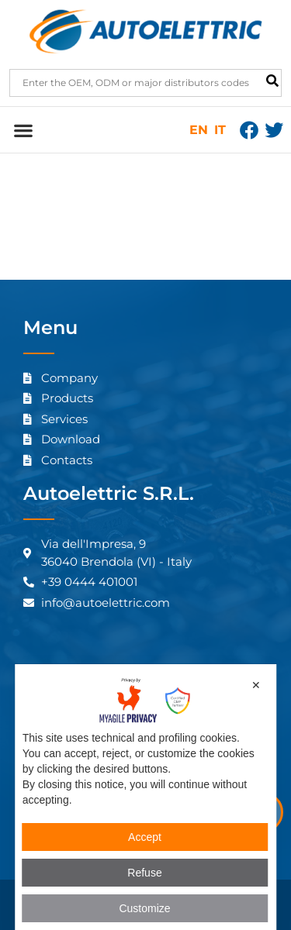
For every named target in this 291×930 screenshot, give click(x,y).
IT (220, 129)
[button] (23, 130)
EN (198, 129)
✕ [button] (256, 685)
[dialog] (146, 797)
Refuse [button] (144, 872)
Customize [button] (144, 908)
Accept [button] (144, 837)
